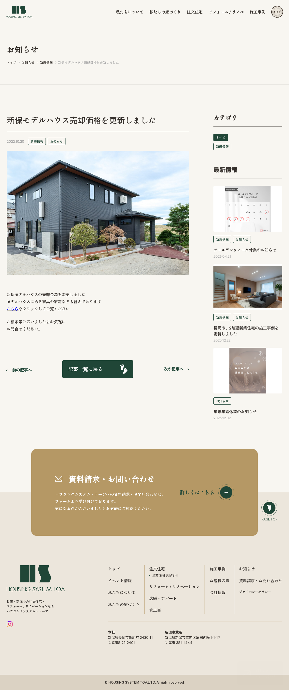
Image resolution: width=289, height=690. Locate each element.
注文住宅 (195, 12)
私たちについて (130, 12)
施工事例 (257, 12)
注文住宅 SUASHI (165, 575)
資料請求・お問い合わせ (260, 580)
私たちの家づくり (165, 12)
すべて (220, 137)
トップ (114, 569)
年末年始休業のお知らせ (235, 411)
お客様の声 (219, 580)
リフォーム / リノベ (226, 12)
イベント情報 (120, 580)
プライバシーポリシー (255, 591)
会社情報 (217, 592)
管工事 (155, 610)
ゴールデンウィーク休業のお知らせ (244, 250)
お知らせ (56, 141)
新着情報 (37, 141)
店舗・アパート (163, 598)
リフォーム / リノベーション (174, 586)
